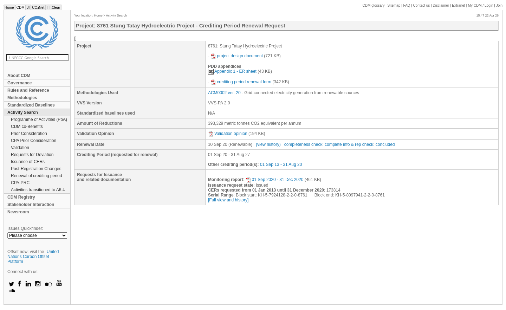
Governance (19, 82)
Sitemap (394, 5)
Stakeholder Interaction (30, 204)
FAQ (406, 5)
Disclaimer (441, 5)
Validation (20, 147)
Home (9, 7)
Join (499, 5)
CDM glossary (374, 5)
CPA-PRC (20, 182)
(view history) (268, 144)
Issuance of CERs (28, 161)
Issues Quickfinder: (25, 228)
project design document (236, 55)
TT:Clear (53, 7)
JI (28, 7)
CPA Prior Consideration (33, 140)
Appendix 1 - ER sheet (232, 71)
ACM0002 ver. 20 (224, 92)
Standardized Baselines (31, 105)
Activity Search (22, 112)
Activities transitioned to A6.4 (38, 189)
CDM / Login (481, 5)
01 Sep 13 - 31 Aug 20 (281, 164)
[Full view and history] (228, 200)
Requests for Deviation (32, 154)
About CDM (18, 75)
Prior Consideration (29, 133)
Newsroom (18, 211)
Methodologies (22, 97)
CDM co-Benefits (27, 126)
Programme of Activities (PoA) (39, 119)
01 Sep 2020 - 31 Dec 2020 (275, 179)
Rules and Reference (28, 90)
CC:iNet (38, 7)
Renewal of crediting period (36, 175)
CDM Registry (21, 197)
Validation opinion (227, 133)
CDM (21, 7)
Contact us (421, 5)
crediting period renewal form (240, 81)
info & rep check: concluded (369, 144)
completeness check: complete (313, 144)
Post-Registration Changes (36, 168)
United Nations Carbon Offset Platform (33, 256)
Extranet (458, 5)
